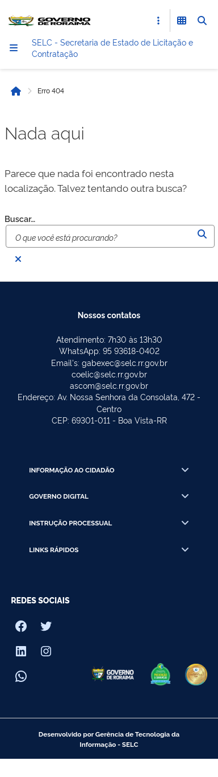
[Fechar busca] (18, 259)
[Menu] (14, 48)
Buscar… (20, 219)
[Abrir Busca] (202, 20)
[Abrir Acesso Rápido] (158, 20)
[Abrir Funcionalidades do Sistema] (182, 20)
